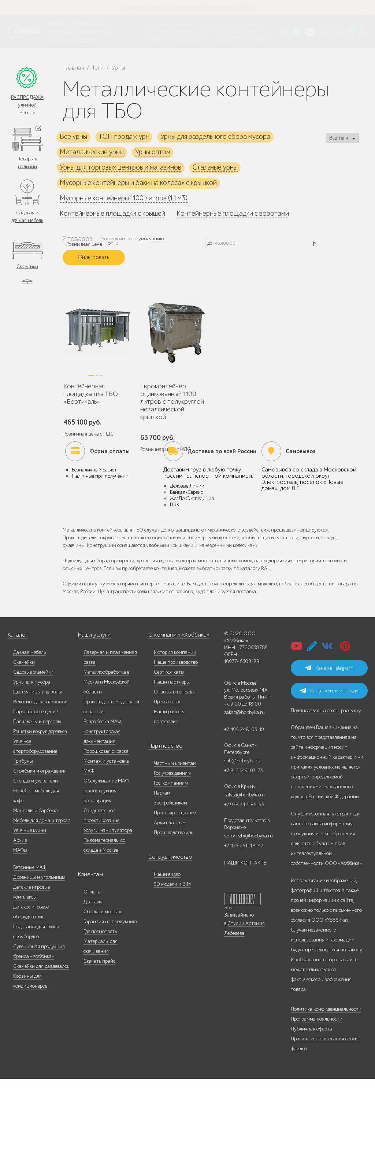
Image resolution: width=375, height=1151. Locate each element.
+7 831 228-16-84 (230, 38)
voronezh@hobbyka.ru (248, 908)
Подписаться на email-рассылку (326, 783)
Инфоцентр (59, 40)
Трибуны (23, 833)
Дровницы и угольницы (39, 949)
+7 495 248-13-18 (160, 24)
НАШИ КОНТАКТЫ (246, 935)
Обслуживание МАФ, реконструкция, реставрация (106, 863)
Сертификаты (169, 744)
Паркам (162, 865)
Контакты (83, 40)
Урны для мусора (31, 754)
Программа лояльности (316, 1091)
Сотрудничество (166, 929)
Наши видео (167, 946)
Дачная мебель (29, 724)
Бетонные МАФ (29, 939)
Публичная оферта (311, 1101)
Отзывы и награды (175, 764)
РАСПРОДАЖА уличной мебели (27, 105)
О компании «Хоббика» (174, 707)
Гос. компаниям (171, 855)
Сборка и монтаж (102, 984)
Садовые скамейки (33, 744)
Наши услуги (92, 707)
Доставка (93, 974)
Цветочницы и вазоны (37, 764)
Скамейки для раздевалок (41, 1038)
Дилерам (86, 31)
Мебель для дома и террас (41, 892)
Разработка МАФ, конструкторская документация (102, 804)
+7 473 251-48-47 (230, 24)
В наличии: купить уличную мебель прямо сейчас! (187, 7)
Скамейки (27, 269)
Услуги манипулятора (107, 902)
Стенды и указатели (35, 853)
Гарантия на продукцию (110, 994)
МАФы (20, 922)
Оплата (92, 964)
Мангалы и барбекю (35, 883)
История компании (175, 724)
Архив (20, 912)
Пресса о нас (167, 774)
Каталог (56, 22)
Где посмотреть (100, 1003)
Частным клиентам (175, 835)
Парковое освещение (35, 784)
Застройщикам (170, 875)
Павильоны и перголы (37, 794)
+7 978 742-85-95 (230, 31)
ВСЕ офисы (191, 38)
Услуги (105, 31)
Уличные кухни (29, 902)
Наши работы (61, 31)
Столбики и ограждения (40, 843)
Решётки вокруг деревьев (40, 803)
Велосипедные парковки (39, 774)
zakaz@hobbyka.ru (162, 38)
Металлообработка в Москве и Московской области (106, 754)
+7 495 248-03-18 (244, 802)
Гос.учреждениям (172, 845)
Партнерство (162, 818)
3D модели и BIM (172, 956)
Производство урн (174, 905)
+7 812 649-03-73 (161, 31)
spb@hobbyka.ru (242, 833)
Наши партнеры (172, 754)
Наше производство (86, 22)
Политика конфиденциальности (326, 1081)
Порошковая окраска (106, 823)
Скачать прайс (99, 1033)
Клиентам (89, 947)
